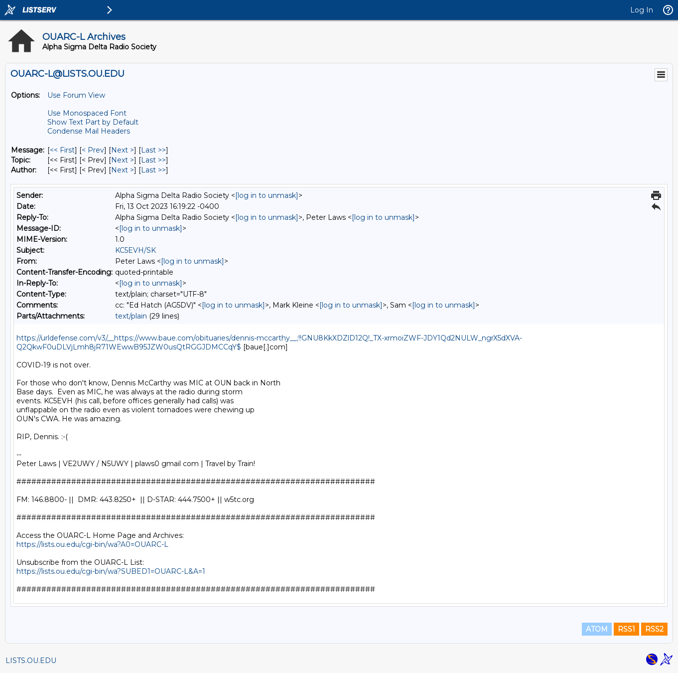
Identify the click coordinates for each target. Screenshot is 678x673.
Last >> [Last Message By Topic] (153, 160)
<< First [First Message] (62, 150)
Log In (641, 9)
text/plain (131, 316)
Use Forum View (76, 95)
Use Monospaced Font (87, 113)
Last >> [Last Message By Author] (153, 170)
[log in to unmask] (266, 195)
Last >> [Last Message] (153, 150)
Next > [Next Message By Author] (122, 170)
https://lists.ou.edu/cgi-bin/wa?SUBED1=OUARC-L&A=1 (110, 571)
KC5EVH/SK (135, 250)
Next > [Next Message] (122, 150)
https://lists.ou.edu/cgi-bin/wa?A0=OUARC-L (92, 544)
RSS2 (654, 629)
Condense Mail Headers (88, 131)
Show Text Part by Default (92, 122)
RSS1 (626, 629)
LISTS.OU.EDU (30, 660)
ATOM (597, 629)
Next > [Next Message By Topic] (122, 160)
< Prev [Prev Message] (93, 150)
